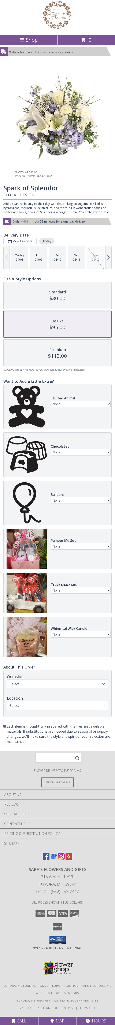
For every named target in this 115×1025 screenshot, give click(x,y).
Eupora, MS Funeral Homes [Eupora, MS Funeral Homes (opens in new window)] (26, 986)
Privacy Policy (27, 1008)
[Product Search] (58, 758)
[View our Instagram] (61, 858)
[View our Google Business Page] (53, 858)
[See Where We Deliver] (57, 782)
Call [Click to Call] (19, 1021)
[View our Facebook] (46, 858)
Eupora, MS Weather (34, 1000)
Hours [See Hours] (96, 1021)
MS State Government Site (76, 1000)
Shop (29, 39)
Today (46, 241)
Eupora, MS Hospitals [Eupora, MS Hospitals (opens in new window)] (70, 986)
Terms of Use (89, 1008)
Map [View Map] (57, 1021)
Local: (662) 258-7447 (57, 891)
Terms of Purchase (59, 1008)
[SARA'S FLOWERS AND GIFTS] (57, 28)
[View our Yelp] (69, 858)
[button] (57, 940)
